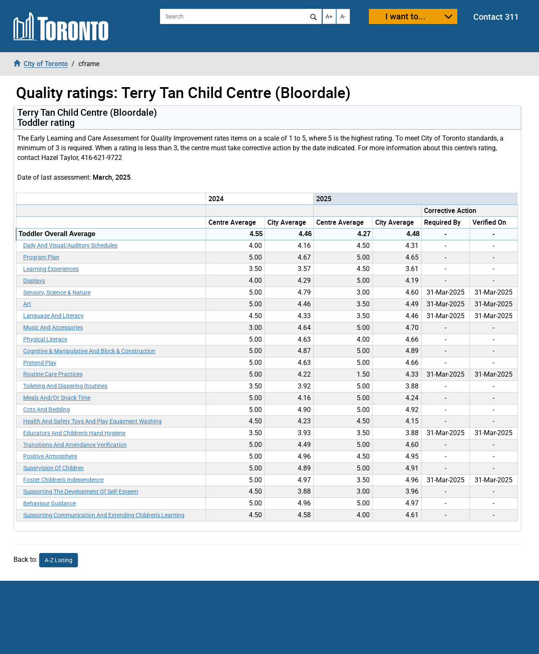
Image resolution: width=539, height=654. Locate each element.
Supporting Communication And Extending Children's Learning (103, 515)
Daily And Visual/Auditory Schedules (70, 245)
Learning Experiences (51, 269)
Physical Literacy (45, 339)
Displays (34, 280)
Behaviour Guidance (49, 503)
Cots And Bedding (46, 409)
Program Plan (41, 257)
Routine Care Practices (53, 374)
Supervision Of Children (53, 468)
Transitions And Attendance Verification (75, 444)
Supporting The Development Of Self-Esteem (80, 491)
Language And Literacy (53, 315)
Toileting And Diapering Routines (65, 386)
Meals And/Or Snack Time (57, 397)
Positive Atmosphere (50, 456)
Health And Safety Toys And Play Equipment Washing (92, 421)
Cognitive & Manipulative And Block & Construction (89, 351)
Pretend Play (39, 362)
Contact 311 (496, 16)
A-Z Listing (58, 560)
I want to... (405, 16)
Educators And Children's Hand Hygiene (74, 433)
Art (27, 303)
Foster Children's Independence (63, 479)
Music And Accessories (53, 327)
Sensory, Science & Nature (57, 292)
